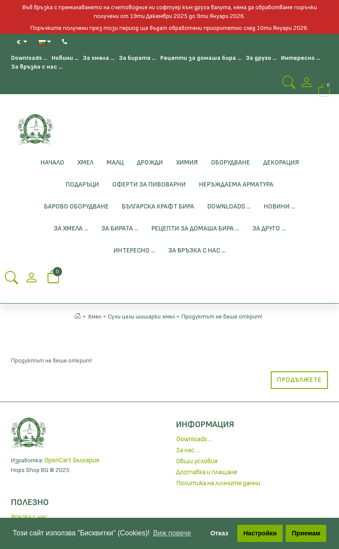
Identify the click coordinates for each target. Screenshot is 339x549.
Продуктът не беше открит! (221, 316)
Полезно (30, 502)
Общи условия (196, 461)
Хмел (85, 162)
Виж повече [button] (172, 533)
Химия (187, 162)
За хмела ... (98, 58)
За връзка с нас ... (37, 66)
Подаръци (82, 184)
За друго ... (261, 58)
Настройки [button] (260, 533)
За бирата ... (137, 58)
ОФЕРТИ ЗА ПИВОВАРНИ (149, 184)
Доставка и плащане (206, 472)
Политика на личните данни (218, 483)
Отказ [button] (219, 533)
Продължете (299, 380)
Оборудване (230, 162)
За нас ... (188, 450)
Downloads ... (29, 58)
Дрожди (150, 162)
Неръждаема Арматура (236, 184)
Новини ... (65, 58)
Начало (52, 162)
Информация (205, 424)
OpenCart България (71, 460)
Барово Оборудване (76, 206)
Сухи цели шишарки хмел (141, 316)
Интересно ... (300, 58)
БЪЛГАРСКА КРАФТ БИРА (158, 206)
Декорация (281, 162)
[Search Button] (288, 85)
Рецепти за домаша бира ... (200, 58)
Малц (115, 162)
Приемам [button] (306, 533)
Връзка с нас (29, 517)
